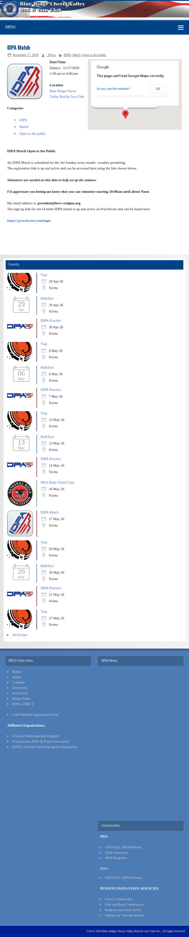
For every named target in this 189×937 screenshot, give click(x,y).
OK (158, 89)
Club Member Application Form (35, 714)
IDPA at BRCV (23, 704)
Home (16, 672)
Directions (19, 688)
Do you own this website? (113, 88)
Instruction (20, 693)
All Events (20, 635)
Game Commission (118, 899)
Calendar (18, 682)
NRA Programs (116, 858)
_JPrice (51, 55)
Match (76, 55)
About (16, 677)
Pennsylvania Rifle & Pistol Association (41, 741)
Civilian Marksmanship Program (35, 736)
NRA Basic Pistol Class (57, 482)
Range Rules (21, 698)
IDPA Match (49, 512)
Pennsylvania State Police (123, 910)
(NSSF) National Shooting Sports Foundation (44, 747)
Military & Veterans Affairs (124, 915)
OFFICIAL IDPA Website (123, 877)
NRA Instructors (116, 853)
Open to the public (94, 55)
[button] (125, 114)
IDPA (67, 55)
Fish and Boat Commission (124, 904)
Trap (43, 275)
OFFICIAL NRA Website (123, 847)
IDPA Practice (50, 320)
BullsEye (47, 298)
